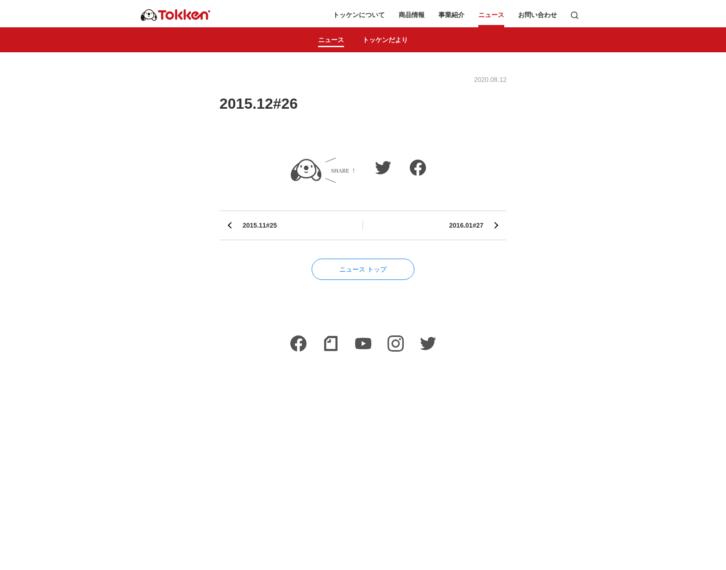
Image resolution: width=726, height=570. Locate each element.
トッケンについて (359, 15)
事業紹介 (451, 15)
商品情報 (412, 15)
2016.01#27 (466, 225)
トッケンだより (385, 39)
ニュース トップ (363, 269)
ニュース (491, 15)
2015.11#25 (260, 225)
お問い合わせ (537, 15)
